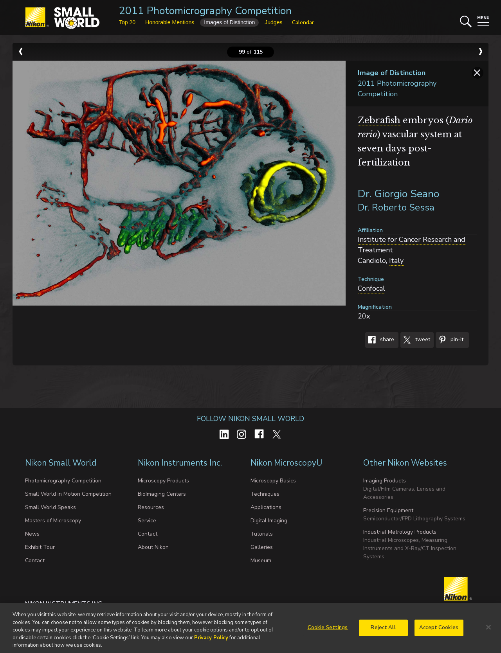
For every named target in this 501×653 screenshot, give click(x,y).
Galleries (261, 547)
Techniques (264, 494)
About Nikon (153, 547)
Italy (396, 260)
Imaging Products (384, 480)
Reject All (383, 631)
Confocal (371, 288)
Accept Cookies (438, 631)
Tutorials (261, 534)
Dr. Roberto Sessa (396, 207)
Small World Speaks (50, 507)
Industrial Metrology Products (399, 532)
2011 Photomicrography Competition (205, 11)
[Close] (488, 631)
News (32, 534)
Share (379, 340)
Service (147, 520)
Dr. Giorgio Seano (398, 194)
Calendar (303, 22)
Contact (35, 560)
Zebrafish (379, 120)
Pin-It (449, 340)
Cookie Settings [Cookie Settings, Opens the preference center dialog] (328, 631)
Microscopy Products (163, 480)
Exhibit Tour (40, 547)
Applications (265, 507)
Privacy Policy (211, 641)
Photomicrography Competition (63, 480)
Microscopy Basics (273, 480)
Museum (260, 560)
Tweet (415, 340)
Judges (273, 22)
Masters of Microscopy (53, 520)
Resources (151, 507)
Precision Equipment (388, 510)
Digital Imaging (268, 520)
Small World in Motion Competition (68, 494)
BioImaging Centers (162, 494)
